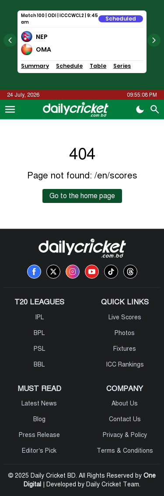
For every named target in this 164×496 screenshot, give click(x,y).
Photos (125, 333)
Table (98, 66)
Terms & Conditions (125, 450)
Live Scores (124, 317)
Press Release (39, 435)
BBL (39, 364)
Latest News (39, 403)
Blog (39, 419)
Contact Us (125, 419)
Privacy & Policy (125, 435)
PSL (39, 349)
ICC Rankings (125, 364)
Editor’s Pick (39, 450)
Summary (35, 66)
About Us (125, 403)
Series (122, 66)
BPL (39, 333)
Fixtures (124, 349)
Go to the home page (82, 196)
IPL (39, 317)
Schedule (69, 66)
